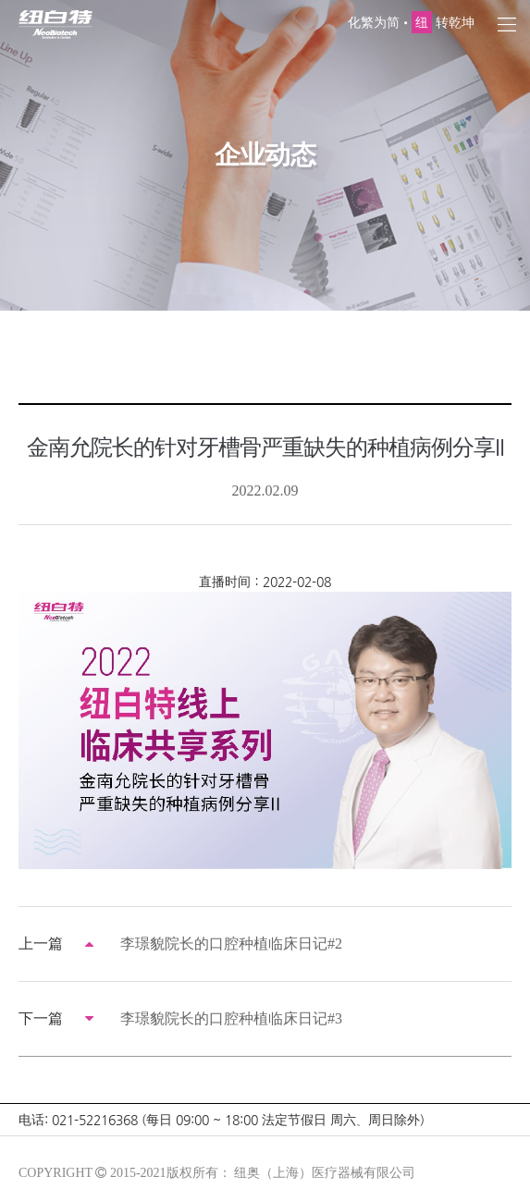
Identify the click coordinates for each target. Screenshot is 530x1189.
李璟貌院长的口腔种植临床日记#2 (231, 943)
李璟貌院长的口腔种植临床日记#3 (231, 1018)
